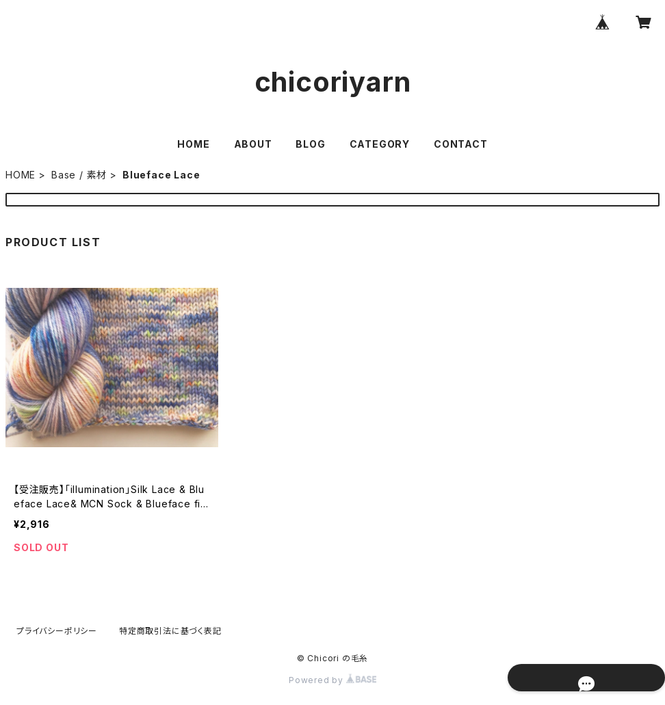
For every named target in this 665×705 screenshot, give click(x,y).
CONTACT (461, 144)
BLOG (310, 144)
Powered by (332, 680)
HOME (193, 144)
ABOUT (253, 144)
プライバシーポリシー (56, 631)
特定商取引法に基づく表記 (170, 631)
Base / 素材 (79, 175)
